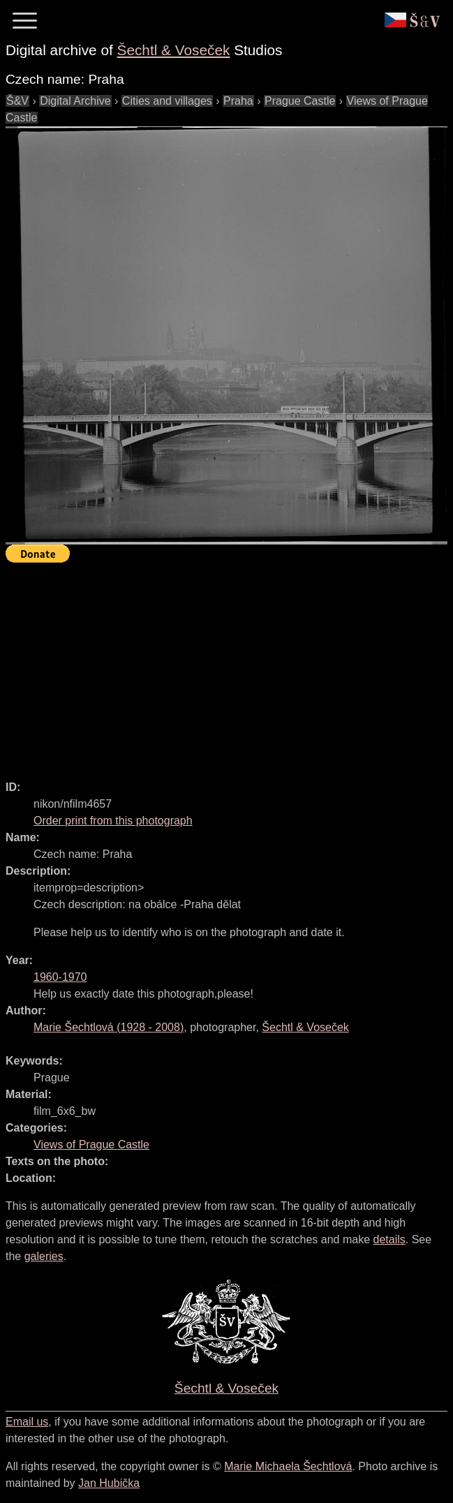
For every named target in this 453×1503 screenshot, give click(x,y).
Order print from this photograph (113, 821)
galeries (44, 1256)
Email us (27, 1422)
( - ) (109, 1027)
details (389, 1239)
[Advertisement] (229, 665)
